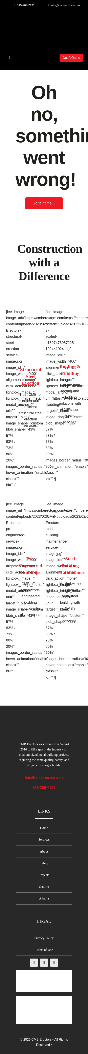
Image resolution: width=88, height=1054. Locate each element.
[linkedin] (54, 963)
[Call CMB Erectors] (24, 5)
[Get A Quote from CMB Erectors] (71, 58)
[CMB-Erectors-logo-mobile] (44, 21)
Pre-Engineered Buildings (30, 565)
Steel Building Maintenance (71, 565)
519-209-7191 (44, 788)
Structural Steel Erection (30, 376)
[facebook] (34, 963)
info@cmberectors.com (44, 778)
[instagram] (44, 963)
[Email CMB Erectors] (64, 5)
